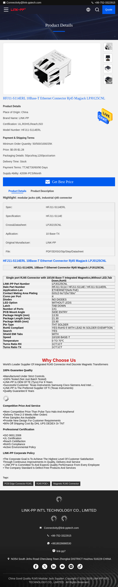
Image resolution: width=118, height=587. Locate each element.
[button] (110, 81)
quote (108, 9)
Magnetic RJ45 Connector (66, 483)
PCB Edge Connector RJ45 (17, 483)
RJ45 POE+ (42, 483)
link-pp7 (59, 551)
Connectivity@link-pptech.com (22, 2)
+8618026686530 (59, 543)
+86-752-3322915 (103, 2)
